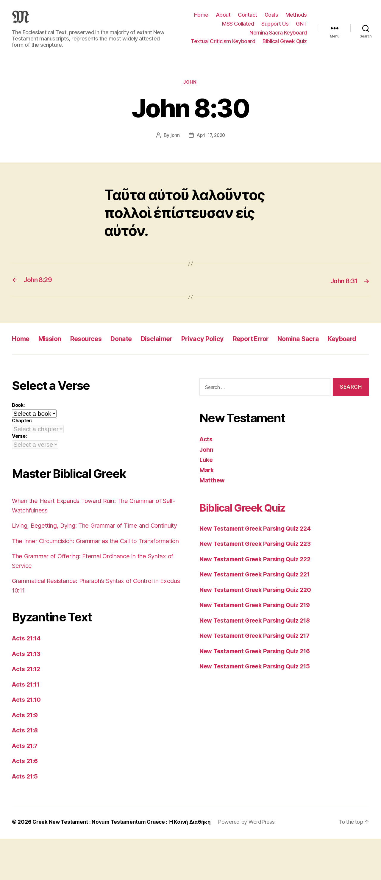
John (190, 91)
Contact (247, 19)
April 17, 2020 (211, 145)
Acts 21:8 (26, 771)
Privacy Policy (221, 347)
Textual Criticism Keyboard (223, 46)
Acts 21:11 (27, 725)
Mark (207, 492)
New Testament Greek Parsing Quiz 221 (258, 597)
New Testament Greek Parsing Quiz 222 (258, 581)
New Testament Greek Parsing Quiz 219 (258, 627)
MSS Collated (238, 28)
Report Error (273, 347)
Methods (296, 19)
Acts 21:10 (27, 741)
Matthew (212, 503)
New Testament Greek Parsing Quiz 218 (258, 643)
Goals (271, 19)
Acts (206, 461)
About (223, 19)
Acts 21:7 (26, 787)
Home (201, 19)
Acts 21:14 (27, 679)
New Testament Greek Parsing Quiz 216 (258, 673)
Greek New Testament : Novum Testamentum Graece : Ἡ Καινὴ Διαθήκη (124, 863)
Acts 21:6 (26, 802)
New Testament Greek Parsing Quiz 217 (258, 658)
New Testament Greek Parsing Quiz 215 (258, 689)
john (174, 145)
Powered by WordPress (252, 863)
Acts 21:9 (26, 756)
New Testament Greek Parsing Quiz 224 (258, 551)
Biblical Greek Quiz (285, 46)
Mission (54, 347)
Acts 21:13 (27, 695)
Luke (206, 482)
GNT (301, 28)
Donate (133, 347)
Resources (94, 347)
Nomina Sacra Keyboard (278, 37)
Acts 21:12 (27, 710)
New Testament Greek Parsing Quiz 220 (258, 612)
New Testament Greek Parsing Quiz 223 (258, 566)
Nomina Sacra (326, 347)
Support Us (274, 28)
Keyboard (28, 361)
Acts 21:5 (26, 817)
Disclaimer (171, 347)
